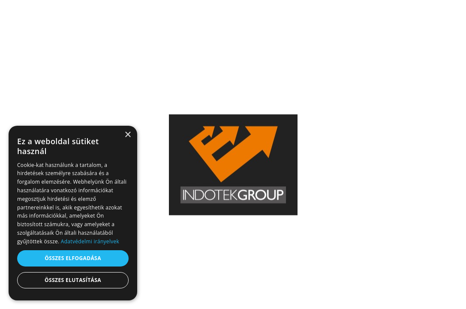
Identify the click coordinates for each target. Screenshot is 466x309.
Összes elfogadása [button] (73, 258)
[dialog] (73, 213)
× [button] (127, 135)
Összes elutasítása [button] (73, 280)
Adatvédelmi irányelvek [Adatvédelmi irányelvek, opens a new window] (90, 241)
